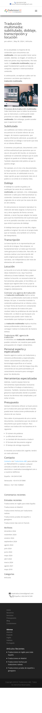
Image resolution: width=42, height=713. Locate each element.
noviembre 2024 (10, 535)
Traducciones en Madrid (13, 507)
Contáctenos (11, 623)
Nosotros (10, 613)
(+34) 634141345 (26, 596)
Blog (8, 621)
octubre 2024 (9, 538)
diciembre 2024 (10, 531)
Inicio (8, 610)
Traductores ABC (20, 461)
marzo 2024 (8, 562)
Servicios (9, 615)
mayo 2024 (8, 555)
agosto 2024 (8, 545)
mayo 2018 (8, 569)
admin (9, 41)
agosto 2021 (8, 566)
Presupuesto (11, 618)
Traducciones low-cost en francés (16, 523)
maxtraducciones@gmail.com (22, 593)
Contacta (7, 461)
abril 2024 (8, 559)
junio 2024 (8, 552)
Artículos (29, 41)
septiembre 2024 (10, 541)
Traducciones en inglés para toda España (19, 504)
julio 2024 (8, 548)
